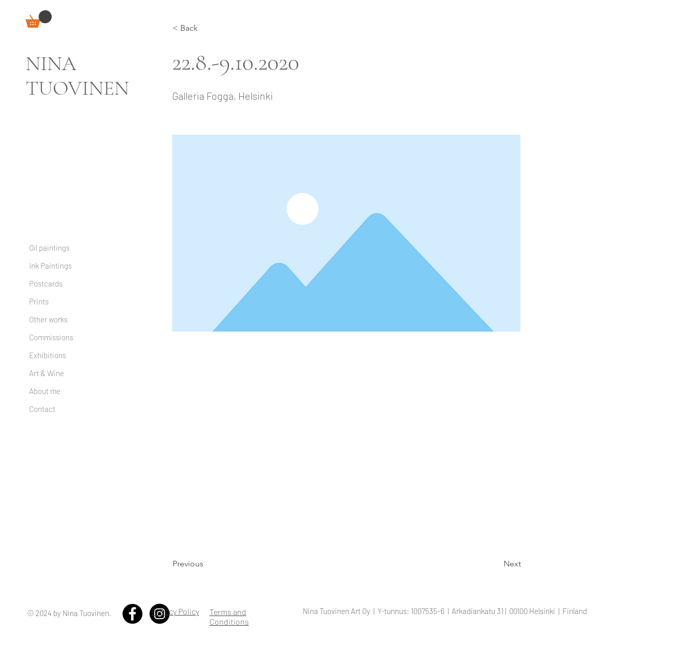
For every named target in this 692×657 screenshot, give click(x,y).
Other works (48, 319)
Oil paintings (49, 247)
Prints (39, 301)
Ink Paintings (50, 265)
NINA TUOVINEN (77, 75)
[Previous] (206, 564)
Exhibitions (47, 355)
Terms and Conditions (229, 616)
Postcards (45, 283)
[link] (39, 19)
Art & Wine (46, 373)
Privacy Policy (175, 611)
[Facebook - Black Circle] (132, 614)
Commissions (51, 337)
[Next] (495, 564)
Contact (42, 408)
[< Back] (206, 28)
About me (44, 391)
